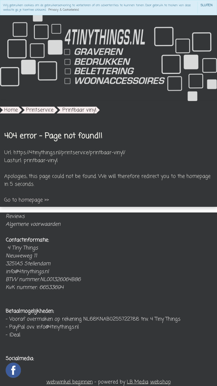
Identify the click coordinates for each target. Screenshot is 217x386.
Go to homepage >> (26, 200)
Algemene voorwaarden (33, 224)
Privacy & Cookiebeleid (64, 10)
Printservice (39, 110)
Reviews (15, 216)
